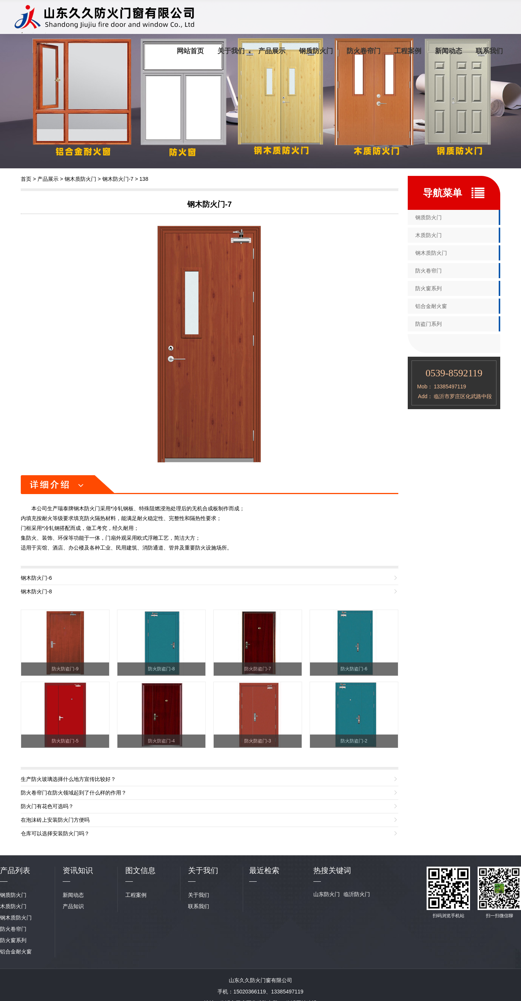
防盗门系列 (428, 324)
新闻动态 (448, 51)
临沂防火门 (357, 894)
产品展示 (271, 51)
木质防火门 (428, 235)
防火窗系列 (428, 288)
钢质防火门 (316, 51)
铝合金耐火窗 (431, 306)
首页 (26, 179)
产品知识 (73, 906)
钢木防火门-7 (117, 179)
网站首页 (190, 51)
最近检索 (264, 870)
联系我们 (489, 51)
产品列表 (15, 870)
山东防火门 (326, 894)
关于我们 (231, 51)
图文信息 (140, 870)
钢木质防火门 (80, 179)
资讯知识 (78, 870)
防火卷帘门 (364, 51)
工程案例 (407, 51)
